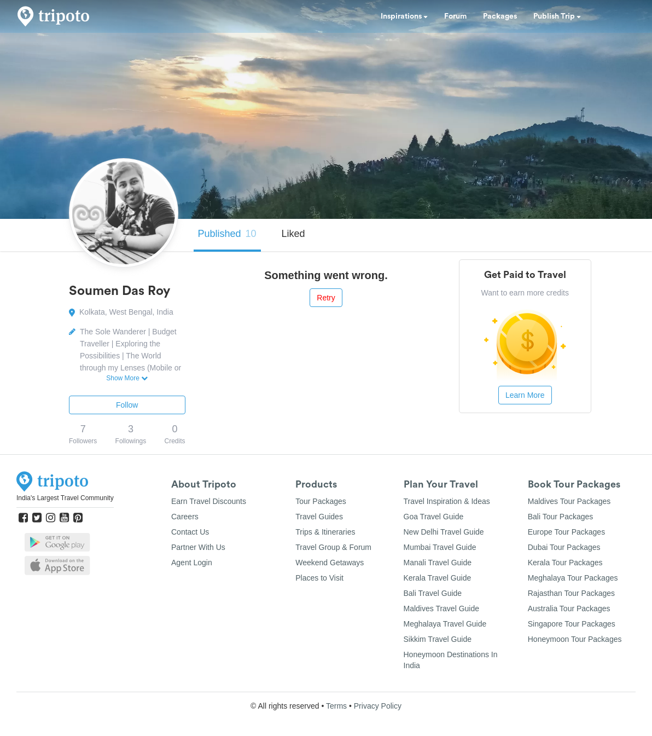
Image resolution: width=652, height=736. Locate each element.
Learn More (525, 395)
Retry (326, 297)
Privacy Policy (377, 706)
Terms (336, 706)
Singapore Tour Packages (571, 623)
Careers (185, 516)
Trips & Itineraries (325, 532)
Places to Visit (319, 577)
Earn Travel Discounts (208, 501)
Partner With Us (198, 547)
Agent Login (191, 562)
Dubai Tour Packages (564, 547)
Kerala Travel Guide (437, 577)
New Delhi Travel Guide (444, 532)
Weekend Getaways (329, 562)
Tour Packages (320, 501)
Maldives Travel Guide (442, 608)
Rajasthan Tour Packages (571, 593)
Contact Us (190, 532)
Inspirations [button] (404, 16)
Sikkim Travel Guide (437, 639)
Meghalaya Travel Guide (445, 623)
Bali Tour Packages (560, 516)
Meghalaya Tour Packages (573, 577)
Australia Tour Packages (569, 608)
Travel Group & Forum (333, 547)
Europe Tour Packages (566, 532)
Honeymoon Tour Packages (575, 639)
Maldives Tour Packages (569, 501)
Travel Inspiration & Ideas (447, 501)
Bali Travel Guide (433, 593)
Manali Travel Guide (438, 562)
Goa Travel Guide (434, 516)
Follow (127, 405)
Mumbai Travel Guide (440, 547)
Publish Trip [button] (557, 16)
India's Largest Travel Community (65, 498)
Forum (455, 16)
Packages (500, 16)
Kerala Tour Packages (565, 562)
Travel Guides (319, 516)
